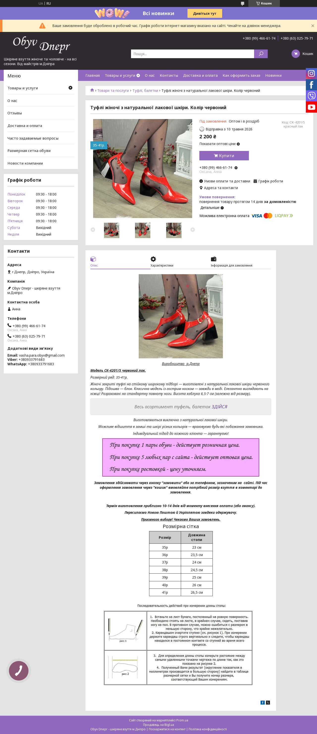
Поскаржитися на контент (167, 729)
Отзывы (14, 112)
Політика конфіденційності (208, 729)
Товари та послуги (113, 90)
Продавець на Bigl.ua (158, 725)
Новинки (273, 75)
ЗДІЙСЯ (219, 407)
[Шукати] (261, 53)
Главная (92, 75)
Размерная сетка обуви (29, 150)
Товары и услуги (120, 75)
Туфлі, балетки (145, 90)
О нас (150, 75)
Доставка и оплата (200, 75)
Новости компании (25, 163)
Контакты (169, 75)
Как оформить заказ (241, 75)
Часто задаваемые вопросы (32, 137)
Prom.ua (182, 720)
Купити (226, 155)
